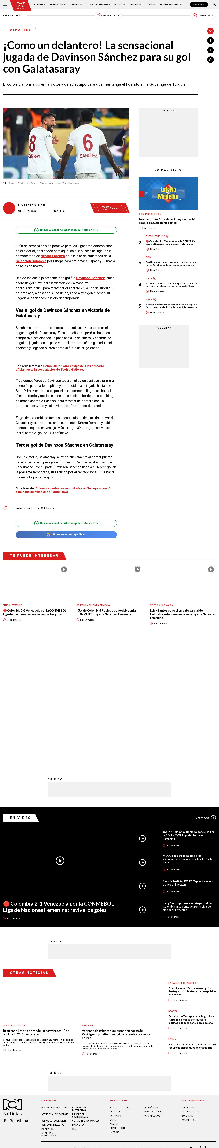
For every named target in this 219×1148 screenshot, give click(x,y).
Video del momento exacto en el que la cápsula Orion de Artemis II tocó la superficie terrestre (172, 306)
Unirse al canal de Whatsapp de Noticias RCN (66, 230)
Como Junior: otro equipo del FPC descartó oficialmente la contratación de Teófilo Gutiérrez (60, 367)
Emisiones (13, 15)
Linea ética (78, 1002)
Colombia (39, 4)
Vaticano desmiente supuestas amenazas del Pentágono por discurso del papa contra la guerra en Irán (116, 911)
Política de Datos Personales (102, 1025)
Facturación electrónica (79, 986)
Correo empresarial (52, 1002)
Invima (172, 916)
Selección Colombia (31, 261)
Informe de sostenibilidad (80, 992)
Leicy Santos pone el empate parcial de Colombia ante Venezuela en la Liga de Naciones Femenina (176, 614)
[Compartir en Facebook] (210, 40)
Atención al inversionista (48, 1011)
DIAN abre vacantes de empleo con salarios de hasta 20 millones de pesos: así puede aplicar (171, 263)
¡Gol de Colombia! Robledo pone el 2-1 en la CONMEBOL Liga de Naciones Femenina (106, 612)
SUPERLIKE (187, 993)
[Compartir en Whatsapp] (210, 59)
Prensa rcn (47, 1006)
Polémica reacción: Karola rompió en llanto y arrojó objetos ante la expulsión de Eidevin (192, 868)
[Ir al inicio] (20, 5)
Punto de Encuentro (171, 4)
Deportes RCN (78, 4)
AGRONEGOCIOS (152, 993)
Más (205, 694)
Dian (148, 257)
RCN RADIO (115, 993)
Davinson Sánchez (90, 278)
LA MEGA (114, 1009)
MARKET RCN (188, 997)
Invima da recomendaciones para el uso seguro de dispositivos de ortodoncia (192, 923)
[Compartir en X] (210, 50)
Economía (119, 4)
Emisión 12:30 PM (108, 15)
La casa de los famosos (182, 860)
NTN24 (113, 984)
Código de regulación (53, 998)
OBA (74, 1006)
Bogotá (172, 888)
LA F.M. (113, 997)
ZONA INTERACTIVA (192, 989)
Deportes (20, 29)
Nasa (149, 278)
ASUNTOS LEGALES (153, 989)
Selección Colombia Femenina (94, 605)
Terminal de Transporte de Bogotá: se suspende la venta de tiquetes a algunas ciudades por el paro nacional (191, 896)
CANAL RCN (198, 4)
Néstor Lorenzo (53, 256)
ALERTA (114, 1001)
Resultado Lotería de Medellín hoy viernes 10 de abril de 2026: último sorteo (167, 221)
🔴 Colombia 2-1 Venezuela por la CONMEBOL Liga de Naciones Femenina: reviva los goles (171, 242)
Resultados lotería (150, 214)
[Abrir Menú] (5, 4)
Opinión (151, 4)
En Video (20, 695)
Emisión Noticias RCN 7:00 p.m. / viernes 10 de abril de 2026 (188, 759)
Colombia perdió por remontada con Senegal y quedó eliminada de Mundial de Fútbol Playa (63, 490)
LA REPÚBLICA (151, 984)
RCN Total (115, 989)
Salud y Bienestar (100, 4)
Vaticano (87, 902)
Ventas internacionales (85, 998)
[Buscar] (214, 5)
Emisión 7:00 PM (202, 15)
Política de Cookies (131, 1025)
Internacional (58, 4)
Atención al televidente (54, 991)
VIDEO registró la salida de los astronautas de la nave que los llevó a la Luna (187, 736)
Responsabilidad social (54, 984)
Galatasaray (47, 508)
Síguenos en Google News (66, 535)
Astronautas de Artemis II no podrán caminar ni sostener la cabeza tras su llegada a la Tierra (171, 284)
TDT (129, 984)
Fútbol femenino (155, 236)
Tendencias (136, 4)
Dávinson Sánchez (25, 508)
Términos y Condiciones (158, 1025)
